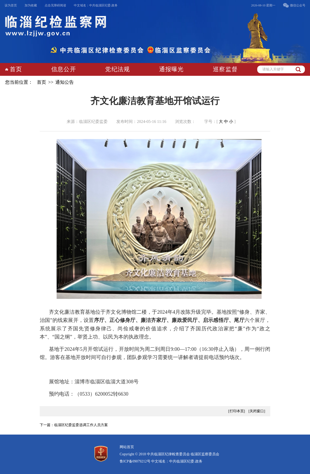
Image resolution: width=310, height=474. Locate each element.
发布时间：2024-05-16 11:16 (141, 121)
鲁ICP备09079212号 (135, 461)
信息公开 (63, 69)
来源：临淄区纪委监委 (87, 121)
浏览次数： (185, 121)
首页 (16, 69)
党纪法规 (117, 69)
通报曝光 (171, 69)
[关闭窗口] (257, 411)
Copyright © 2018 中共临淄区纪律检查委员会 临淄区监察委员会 (169, 454)
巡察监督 (225, 69)
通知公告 (64, 82)
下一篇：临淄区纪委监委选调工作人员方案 (74, 425)
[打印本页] (236, 411)
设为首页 (11, 5)
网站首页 (127, 447)
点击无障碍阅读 (55, 5)
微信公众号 (297, 5)
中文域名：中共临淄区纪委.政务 (96, 5)
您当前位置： (19, 82)
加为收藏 (31, 5)
